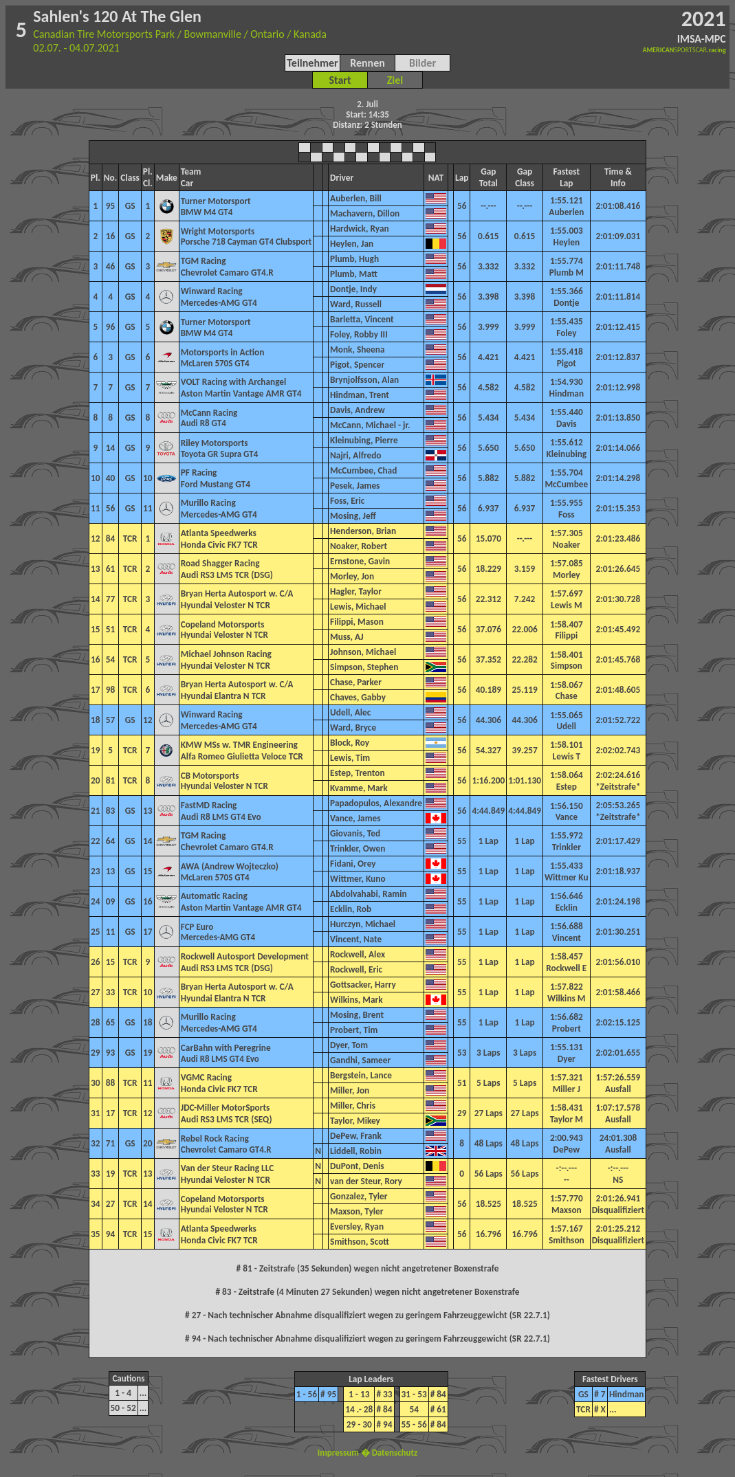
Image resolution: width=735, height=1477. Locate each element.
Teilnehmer (312, 62)
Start (340, 80)
